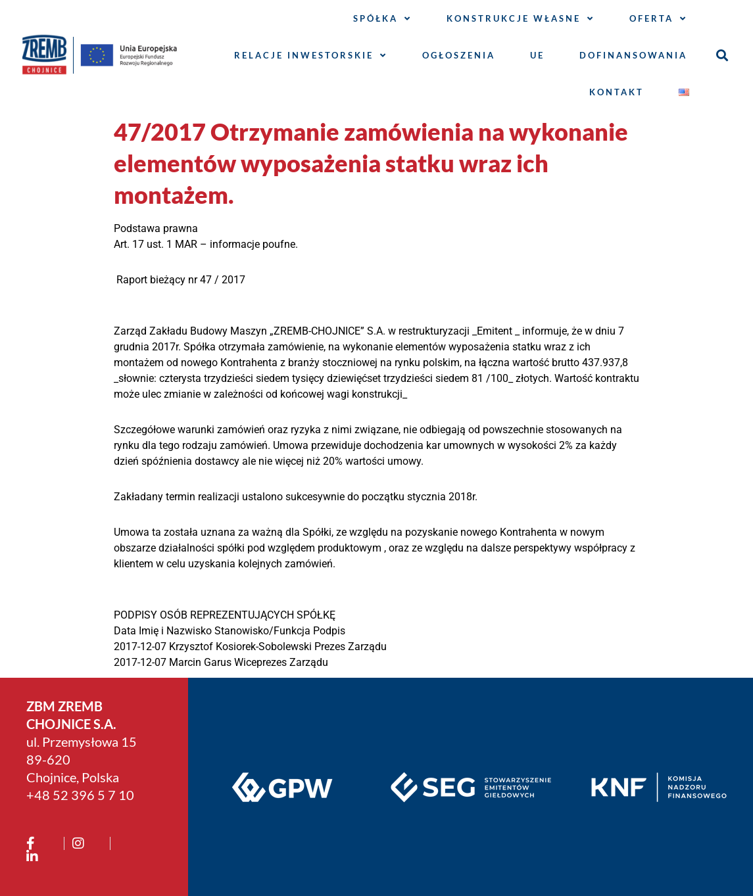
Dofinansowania (633, 55)
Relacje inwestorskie (310, 55)
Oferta (658, 19)
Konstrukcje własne (521, 19)
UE (537, 55)
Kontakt (616, 92)
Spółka (382, 19)
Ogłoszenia (458, 55)
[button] (722, 55)
